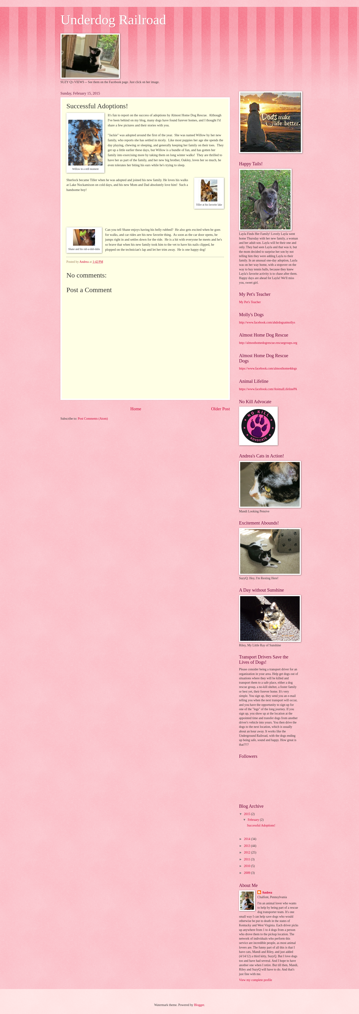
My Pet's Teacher (250, 302)
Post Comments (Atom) (93, 418)
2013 (247, 846)
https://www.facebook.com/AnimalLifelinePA (268, 389)
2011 (247, 859)
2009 (247, 873)
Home (135, 408)
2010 (247, 866)
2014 (247, 839)
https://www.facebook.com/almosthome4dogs (268, 368)
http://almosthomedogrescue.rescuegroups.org (268, 343)
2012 (247, 852)
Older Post (220, 408)
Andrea (267, 892)
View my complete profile (255, 980)
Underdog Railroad (113, 19)
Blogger (199, 1005)
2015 (247, 814)
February (254, 819)
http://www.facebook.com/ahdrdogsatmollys (267, 322)
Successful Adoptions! (261, 825)
